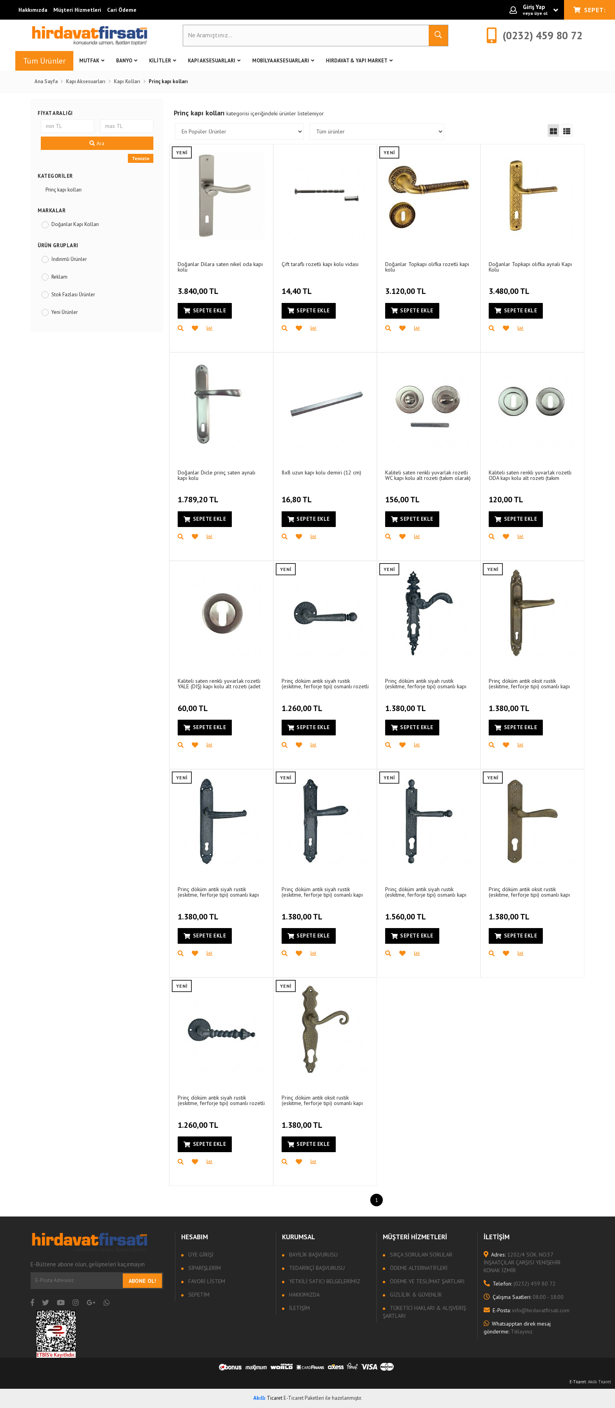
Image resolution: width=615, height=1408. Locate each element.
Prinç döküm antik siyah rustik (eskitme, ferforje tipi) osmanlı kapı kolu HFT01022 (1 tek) (425, 892)
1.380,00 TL (406, 703)
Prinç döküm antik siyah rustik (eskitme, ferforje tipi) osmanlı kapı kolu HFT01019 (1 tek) (425, 683)
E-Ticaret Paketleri (304, 1398)
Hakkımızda (32, 9)
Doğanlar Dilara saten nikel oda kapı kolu (220, 267)
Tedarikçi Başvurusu (316, 1267)
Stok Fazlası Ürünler (73, 294)
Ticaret (267, 1398)
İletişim (298, 1307)
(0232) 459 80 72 (520, 1283)
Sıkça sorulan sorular (420, 1254)
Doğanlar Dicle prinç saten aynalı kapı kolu (216, 475)
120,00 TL (507, 495)
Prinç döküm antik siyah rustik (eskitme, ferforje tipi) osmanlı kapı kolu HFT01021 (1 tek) (322, 892)
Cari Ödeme (121, 9)
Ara (96, 143)
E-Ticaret (578, 1381)
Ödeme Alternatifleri (418, 1267)
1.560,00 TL (406, 912)
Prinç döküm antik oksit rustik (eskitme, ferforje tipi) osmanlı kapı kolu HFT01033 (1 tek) (322, 1100)
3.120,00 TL (406, 287)
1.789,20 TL (199, 495)
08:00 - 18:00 (524, 1296)
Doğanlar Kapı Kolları (75, 224)
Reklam (59, 277)
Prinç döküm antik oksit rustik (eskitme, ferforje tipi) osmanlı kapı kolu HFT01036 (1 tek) (529, 683)
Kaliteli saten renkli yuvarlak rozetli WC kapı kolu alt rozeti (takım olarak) (428, 475)
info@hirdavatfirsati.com (527, 1310)
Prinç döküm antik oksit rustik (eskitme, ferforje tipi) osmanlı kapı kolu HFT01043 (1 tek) (529, 892)
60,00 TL (194, 703)
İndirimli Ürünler (69, 259)
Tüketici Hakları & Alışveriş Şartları (424, 1311)
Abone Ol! (142, 1280)
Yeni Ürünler (64, 312)
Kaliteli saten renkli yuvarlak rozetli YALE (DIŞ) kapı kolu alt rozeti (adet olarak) (219, 683)
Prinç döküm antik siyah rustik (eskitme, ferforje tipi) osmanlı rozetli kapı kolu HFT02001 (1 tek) (221, 1100)
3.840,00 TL (199, 287)
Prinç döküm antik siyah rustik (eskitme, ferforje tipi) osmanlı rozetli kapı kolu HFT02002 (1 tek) (325, 683)
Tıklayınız (517, 1327)
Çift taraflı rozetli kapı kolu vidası (320, 264)
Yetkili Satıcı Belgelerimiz (323, 1281)
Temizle (140, 158)
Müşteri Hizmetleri (77, 9)
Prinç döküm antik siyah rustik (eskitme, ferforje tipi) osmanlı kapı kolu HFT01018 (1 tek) (218, 892)
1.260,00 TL (303, 703)
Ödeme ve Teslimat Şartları (426, 1281)
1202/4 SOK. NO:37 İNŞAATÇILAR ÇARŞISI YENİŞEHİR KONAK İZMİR (522, 1262)
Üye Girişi (200, 1254)
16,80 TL (298, 495)
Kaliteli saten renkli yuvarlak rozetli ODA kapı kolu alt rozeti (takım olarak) (530, 475)
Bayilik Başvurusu (312, 1254)
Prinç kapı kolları (63, 189)
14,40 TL (298, 287)
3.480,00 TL (510, 287)
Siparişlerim (204, 1267)
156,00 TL (403, 495)
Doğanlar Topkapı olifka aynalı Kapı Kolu (530, 267)
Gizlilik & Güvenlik (415, 1294)
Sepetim (198, 1294)
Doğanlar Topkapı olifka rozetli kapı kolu (427, 267)
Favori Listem (206, 1281)
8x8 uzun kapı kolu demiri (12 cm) (321, 472)
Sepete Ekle (205, 310)
